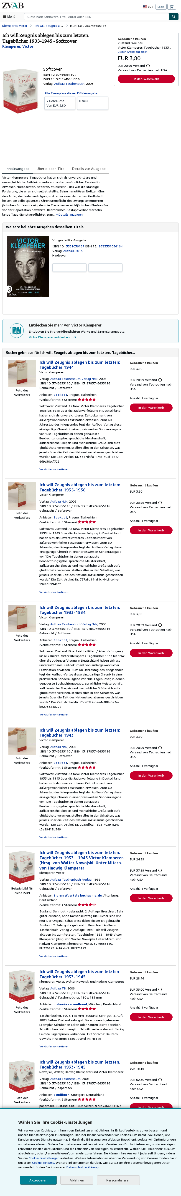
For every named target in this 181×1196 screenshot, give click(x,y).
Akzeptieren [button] (38, 1180)
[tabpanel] (56, 196)
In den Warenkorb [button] (146, 78)
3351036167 (76, 247)
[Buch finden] (173, 16)
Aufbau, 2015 (72, 252)
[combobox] (96, 16)
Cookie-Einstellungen (38, 1158)
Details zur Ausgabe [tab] (86, 168)
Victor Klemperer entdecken (52, 338)
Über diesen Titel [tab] (49, 168)
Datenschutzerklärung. (81, 1167)
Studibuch (61, 1082)
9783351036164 (111, 247)
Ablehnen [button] (77, 1180)
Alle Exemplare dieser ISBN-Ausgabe (70, 93)
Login (161, 6)
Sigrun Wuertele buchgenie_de (76, 883)
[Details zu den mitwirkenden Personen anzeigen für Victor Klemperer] (17, 46)
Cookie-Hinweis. (42, 1162)
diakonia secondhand (69, 992)
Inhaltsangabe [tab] (17, 168)
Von (59, 103)
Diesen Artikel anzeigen (132, 51)
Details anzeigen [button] (51, 215)
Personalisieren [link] (118, 1180)
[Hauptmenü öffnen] (10, 16)
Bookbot (59, 396)
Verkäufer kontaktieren (53, 466)
